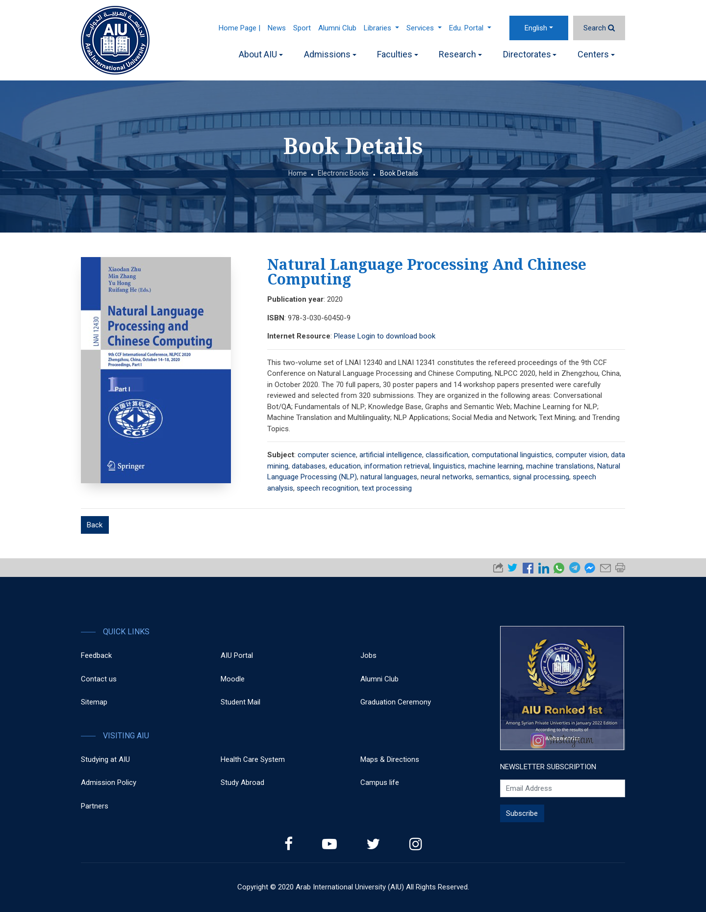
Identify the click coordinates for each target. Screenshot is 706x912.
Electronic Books (343, 173)
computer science (327, 454)
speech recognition (327, 488)
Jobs (368, 655)
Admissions (330, 54)
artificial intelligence (390, 454)
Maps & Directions (389, 759)
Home (297, 173)
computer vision (581, 454)
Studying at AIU (105, 759)
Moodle (233, 679)
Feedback (96, 655)
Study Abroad (242, 782)
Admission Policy (108, 782)
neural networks (446, 476)
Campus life (379, 782)
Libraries (381, 28)
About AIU (261, 54)
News (277, 28)
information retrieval (396, 466)
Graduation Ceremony (395, 702)
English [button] (536, 28)
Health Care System (253, 759)
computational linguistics (512, 454)
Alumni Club (337, 28)
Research (460, 54)
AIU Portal (237, 655)
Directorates (530, 54)
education (345, 466)
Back (94, 525)
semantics (492, 476)
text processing (387, 488)
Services (424, 28)
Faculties (397, 54)
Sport (302, 28)
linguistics (449, 466)
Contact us (99, 679)
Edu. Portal (470, 28)
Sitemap (94, 702)
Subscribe (522, 813)
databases (309, 466)
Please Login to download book (384, 336)
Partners (94, 806)
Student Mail (240, 702)
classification (447, 454)
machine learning (495, 466)
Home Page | (239, 28)
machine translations (560, 466)
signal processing (541, 476)
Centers (596, 54)
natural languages (388, 476)
